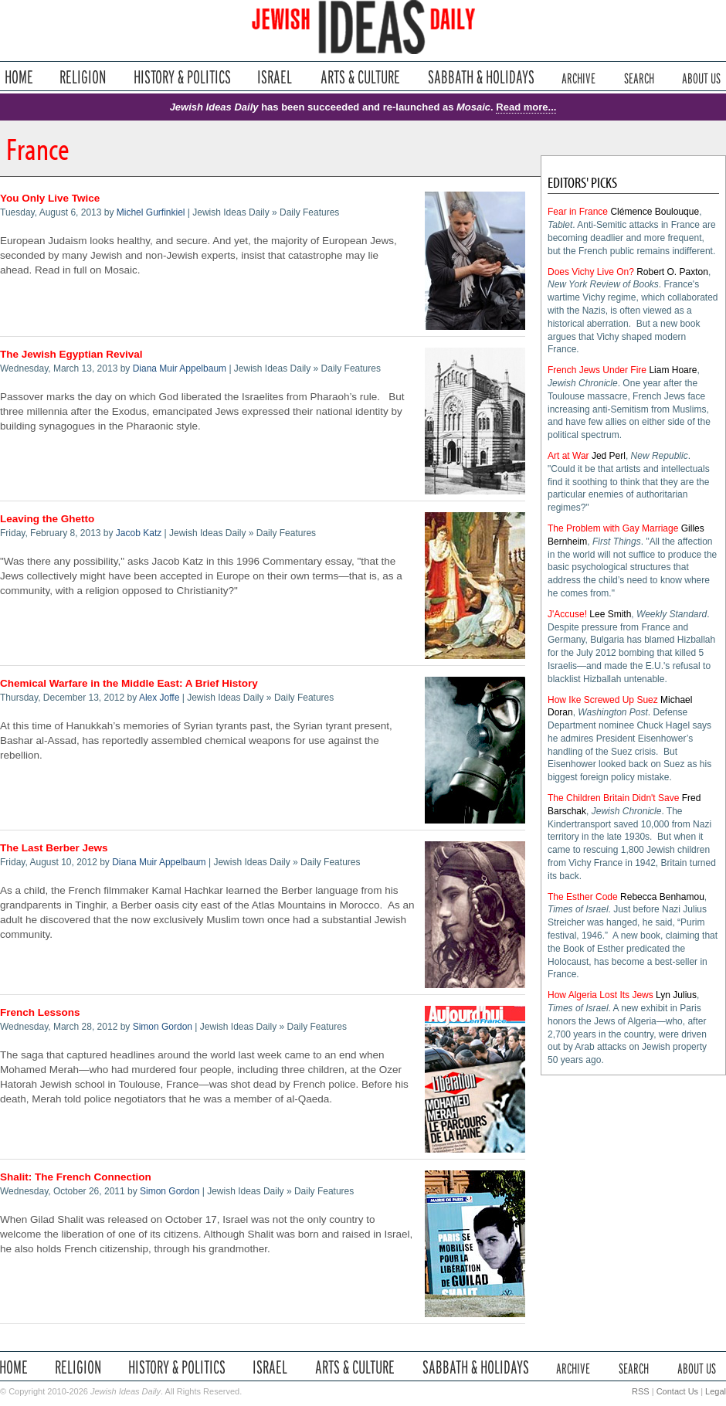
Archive (578, 76)
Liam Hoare (673, 370)
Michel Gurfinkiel (151, 212)
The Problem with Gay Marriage (613, 528)
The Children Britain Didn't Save (613, 798)
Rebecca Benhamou (662, 896)
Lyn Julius (676, 995)
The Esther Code (583, 896)
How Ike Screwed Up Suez (603, 700)
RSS (641, 1391)
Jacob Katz (138, 533)
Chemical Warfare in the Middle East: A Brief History (129, 683)
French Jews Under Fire (597, 370)
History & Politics (182, 76)
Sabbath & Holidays (481, 76)
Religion (83, 76)
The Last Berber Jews (54, 848)
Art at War (568, 455)
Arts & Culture (360, 76)
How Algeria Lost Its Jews (600, 995)
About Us (701, 76)
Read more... (526, 107)
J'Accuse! (567, 614)
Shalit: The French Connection (75, 1177)
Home (18, 76)
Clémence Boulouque (654, 211)
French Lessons (40, 1012)
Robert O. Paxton (672, 272)
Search (639, 76)
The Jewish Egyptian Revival (71, 354)
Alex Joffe (159, 697)
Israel (275, 76)
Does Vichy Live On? (591, 272)
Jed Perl (609, 455)
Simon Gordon (162, 1026)
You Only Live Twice (50, 198)
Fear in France (578, 211)
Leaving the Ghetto (47, 519)
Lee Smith (610, 614)
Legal (715, 1391)
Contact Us (677, 1391)
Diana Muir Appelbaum (179, 368)
